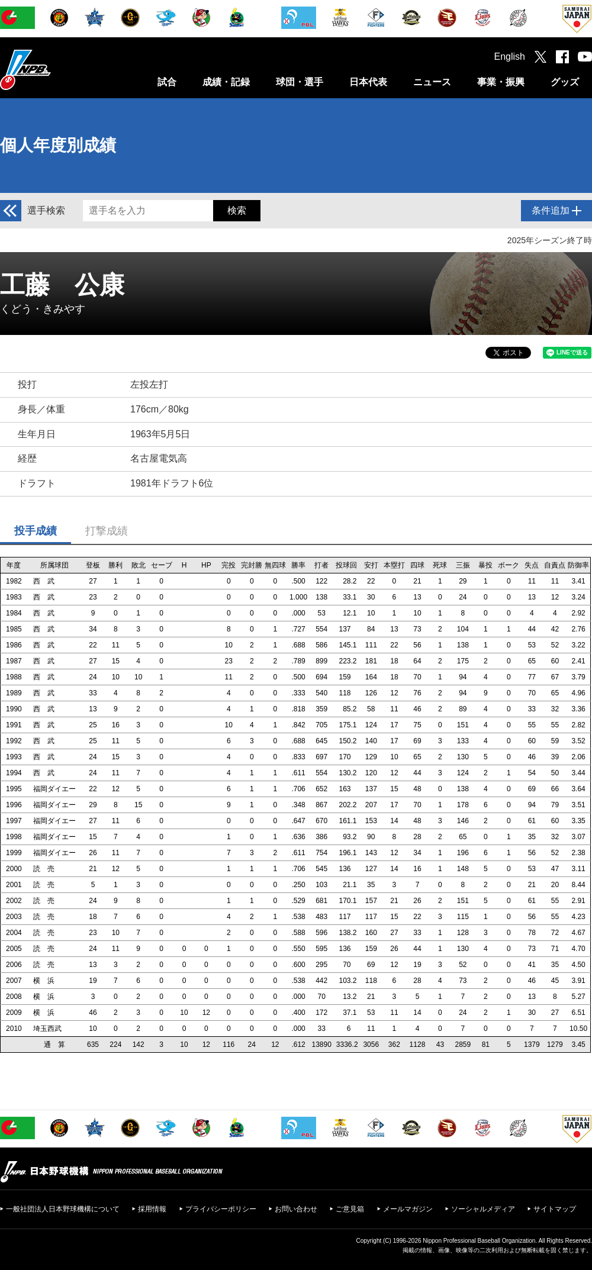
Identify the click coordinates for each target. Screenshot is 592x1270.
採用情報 (152, 1209)
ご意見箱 (350, 1209)
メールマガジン (408, 1209)
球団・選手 (299, 82)
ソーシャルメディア (483, 1209)
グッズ (565, 82)
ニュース (432, 82)
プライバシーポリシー (220, 1209)
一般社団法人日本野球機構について (63, 1209)
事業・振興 (501, 82)
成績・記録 (226, 82)
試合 (166, 82)
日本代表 (368, 82)
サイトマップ (554, 1209)
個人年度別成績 (58, 145)
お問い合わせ (296, 1209)
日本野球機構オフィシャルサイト (55, 69)
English (509, 56)
